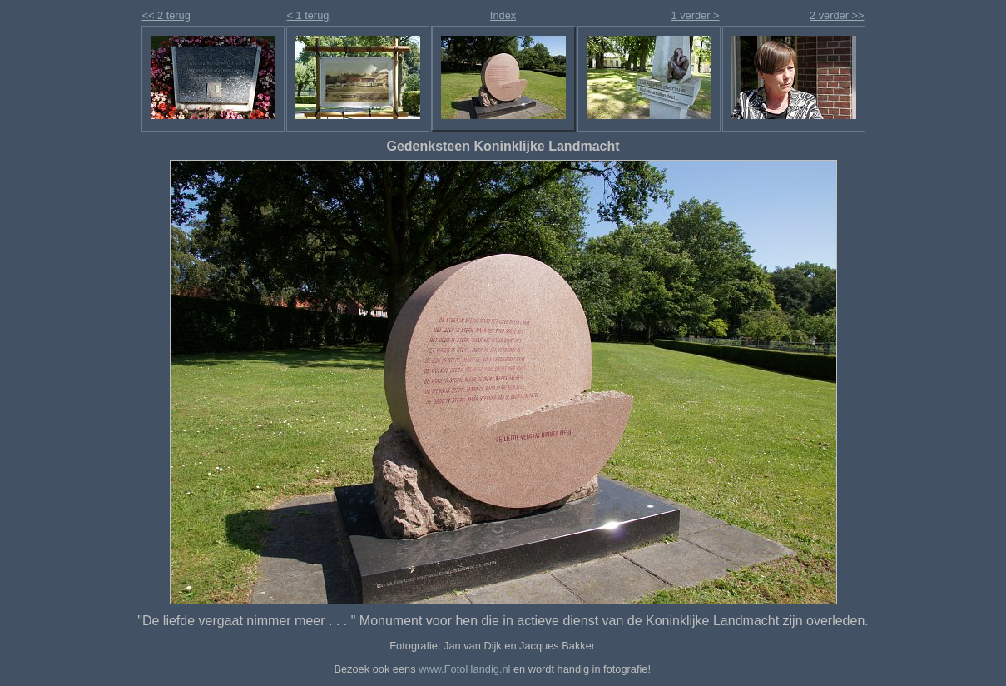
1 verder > (695, 15)
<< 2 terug (166, 15)
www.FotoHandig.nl (464, 669)
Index (503, 15)
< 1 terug (308, 15)
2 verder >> (837, 15)
